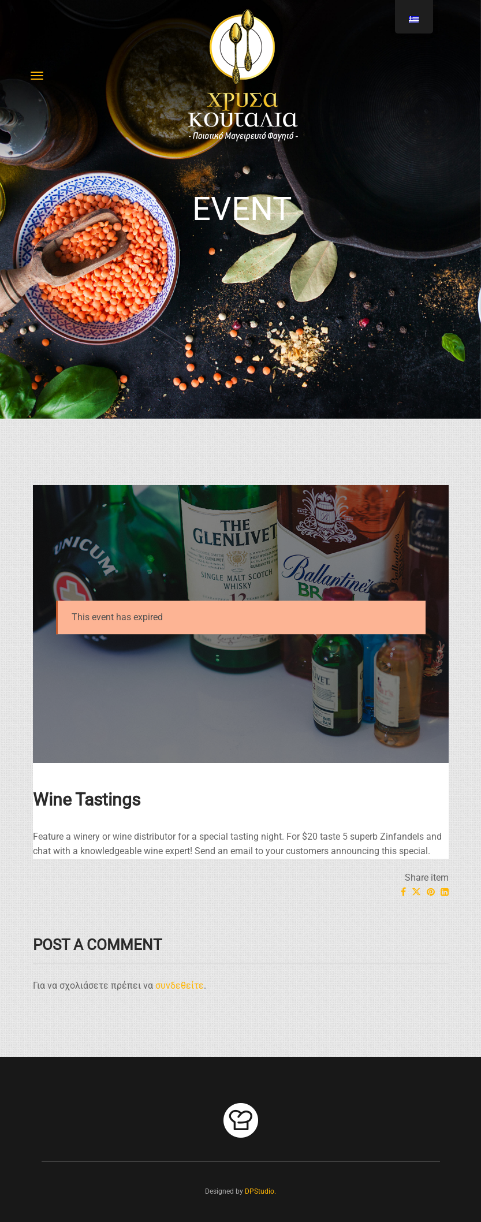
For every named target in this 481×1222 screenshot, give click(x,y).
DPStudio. (260, 1191)
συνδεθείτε (179, 985)
